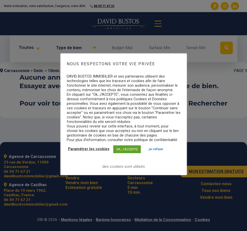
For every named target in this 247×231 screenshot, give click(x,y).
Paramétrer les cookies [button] (88, 149)
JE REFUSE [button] (156, 149)
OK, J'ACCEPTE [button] (127, 149)
